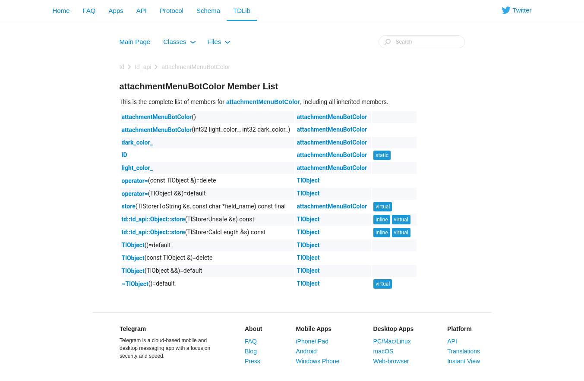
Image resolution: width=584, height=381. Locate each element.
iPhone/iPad (312, 341)
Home (61, 10)
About (253, 328)
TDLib (241, 10)
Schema (208, 10)
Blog (251, 351)
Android (306, 351)
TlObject (308, 180)
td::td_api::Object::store (153, 219)
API (141, 10)
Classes (179, 43)
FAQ (89, 10)
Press (252, 361)
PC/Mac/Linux (392, 341)
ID (124, 154)
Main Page (135, 41)
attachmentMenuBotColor (195, 66)
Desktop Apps (393, 328)
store (129, 206)
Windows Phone (317, 361)
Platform (459, 328)
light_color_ (137, 167)
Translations (463, 351)
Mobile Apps (313, 328)
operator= (135, 180)
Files (219, 43)
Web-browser (391, 361)
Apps (116, 10)
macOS (383, 351)
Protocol (171, 10)
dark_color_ (137, 142)
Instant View (463, 361)
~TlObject (135, 283)
